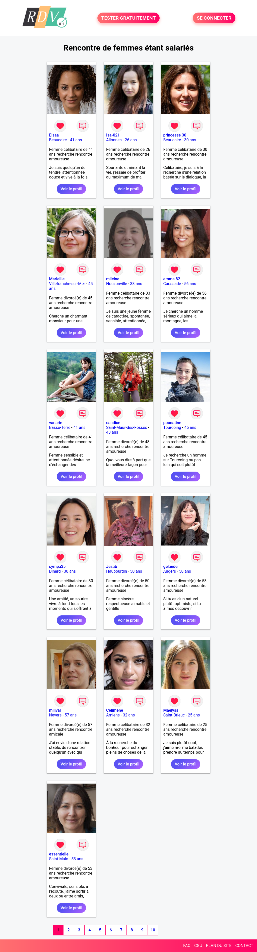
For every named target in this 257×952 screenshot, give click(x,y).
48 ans (112, 432)
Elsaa (54, 135)
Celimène (114, 710)
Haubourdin (116, 571)
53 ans (77, 858)
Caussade (172, 283)
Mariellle (57, 279)
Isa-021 (113, 135)
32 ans (129, 715)
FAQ (186, 945)
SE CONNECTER (214, 18)
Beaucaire (58, 140)
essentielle (59, 854)
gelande (170, 566)
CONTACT (244, 945)
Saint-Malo (58, 858)
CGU (198, 945)
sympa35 (57, 566)
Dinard (55, 571)
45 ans (190, 427)
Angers (169, 571)
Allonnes (114, 140)
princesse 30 (174, 135)
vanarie (55, 422)
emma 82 (171, 279)
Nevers (55, 715)
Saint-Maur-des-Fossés (126, 427)
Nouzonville (116, 283)
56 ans (190, 283)
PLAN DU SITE (219, 945)
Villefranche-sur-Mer (67, 283)
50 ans (136, 571)
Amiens (113, 715)
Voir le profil (71, 189)
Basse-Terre (60, 427)
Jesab (111, 566)
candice (113, 422)
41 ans (76, 140)
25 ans (194, 715)
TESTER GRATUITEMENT (128, 18)
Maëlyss (170, 710)
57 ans (71, 715)
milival (55, 710)
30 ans (190, 140)
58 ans (185, 571)
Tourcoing (172, 427)
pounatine (172, 422)
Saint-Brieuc (174, 715)
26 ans (131, 140)
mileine (112, 279)
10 (153, 930)
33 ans (136, 283)
